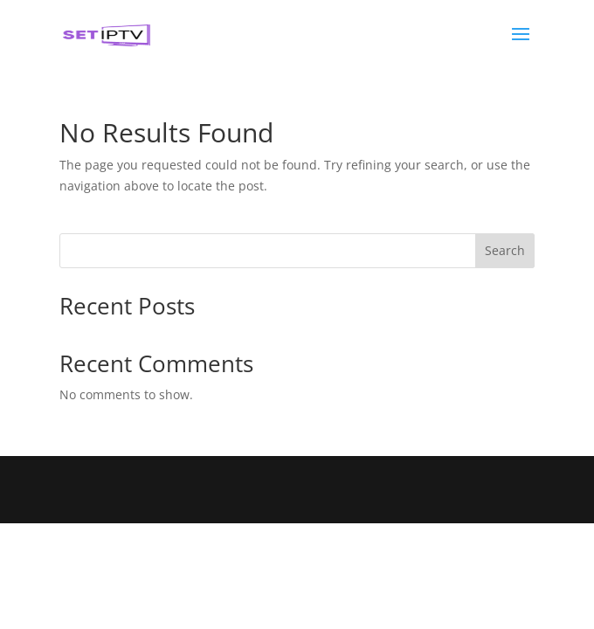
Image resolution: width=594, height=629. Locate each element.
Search (505, 250)
